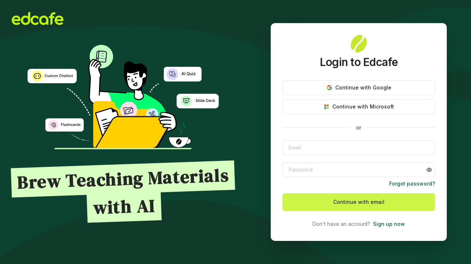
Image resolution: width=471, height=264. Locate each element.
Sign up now (389, 224)
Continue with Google (358, 87)
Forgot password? (412, 183)
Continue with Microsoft (359, 106)
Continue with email (358, 202)
